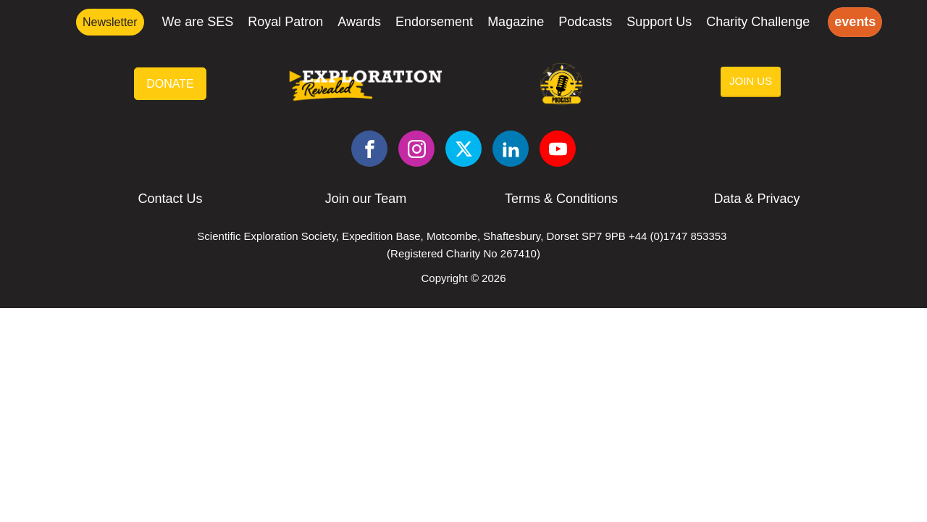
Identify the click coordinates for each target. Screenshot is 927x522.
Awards (359, 21)
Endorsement (434, 21)
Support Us (659, 21)
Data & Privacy (756, 198)
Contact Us (170, 198)
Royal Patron (285, 21)
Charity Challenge (758, 21)
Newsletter (110, 22)
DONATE (169, 84)
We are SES (198, 21)
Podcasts (585, 21)
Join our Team (366, 198)
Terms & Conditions (561, 198)
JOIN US (750, 81)
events (855, 21)
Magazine (515, 21)
